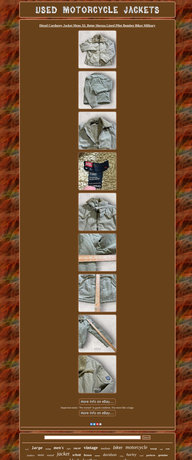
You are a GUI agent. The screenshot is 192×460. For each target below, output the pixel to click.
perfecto (150, 455)
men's (59, 447)
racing (48, 449)
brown (88, 455)
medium (105, 448)
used (161, 449)
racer (77, 448)
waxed (50, 455)
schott (76, 455)
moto (41, 455)
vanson (97, 456)
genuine (163, 455)
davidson (110, 455)
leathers (31, 455)
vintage (91, 447)
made (27, 449)
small (141, 456)
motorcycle (136, 447)
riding (121, 456)
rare (69, 448)
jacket (63, 454)
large (37, 448)
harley (131, 454)
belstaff (153, 449)
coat (168, 449)
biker (118, 447)
